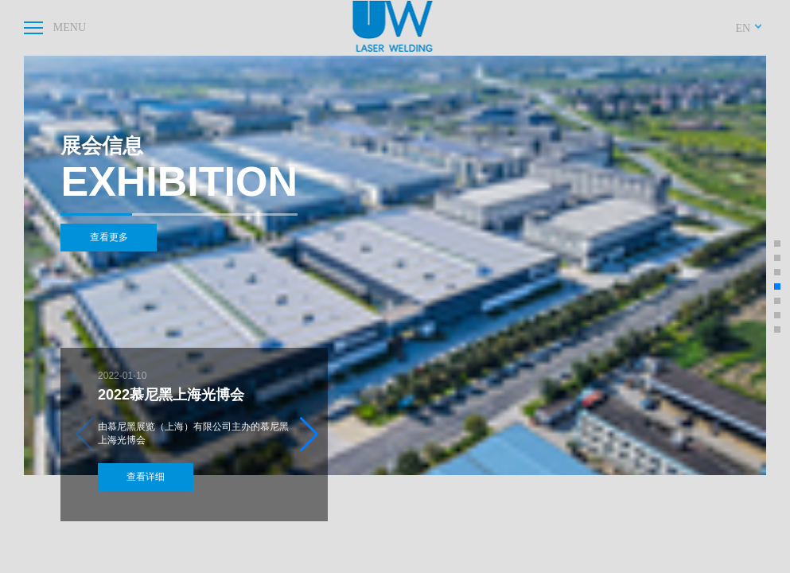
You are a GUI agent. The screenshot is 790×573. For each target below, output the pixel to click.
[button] (309, 432)
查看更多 (116, 239)
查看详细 (153, 475)
